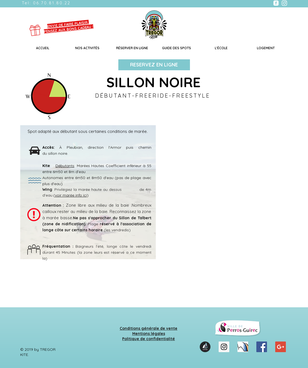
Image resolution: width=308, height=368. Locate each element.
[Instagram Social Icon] (224, 346)
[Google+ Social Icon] (280, 346)
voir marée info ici (71, 195)
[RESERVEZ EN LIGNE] (154, 64)
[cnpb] (242, 346)
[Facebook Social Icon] (261, 346)
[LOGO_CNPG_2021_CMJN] (205, 346)
